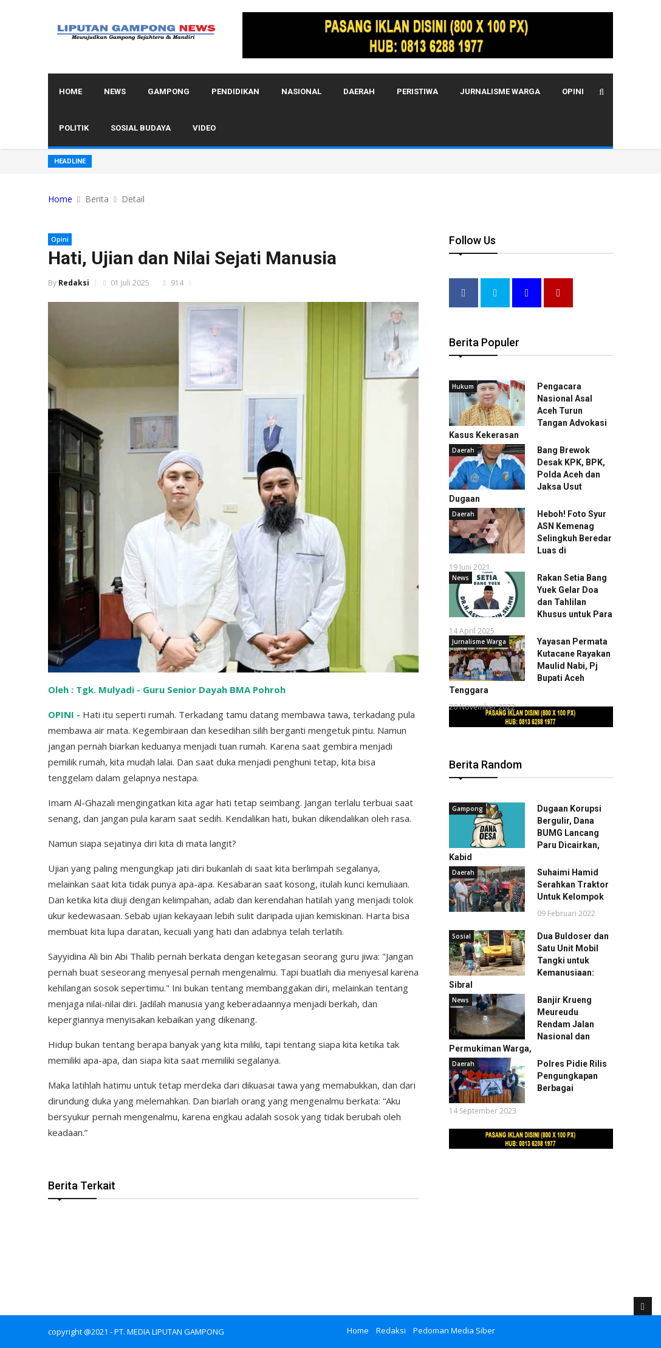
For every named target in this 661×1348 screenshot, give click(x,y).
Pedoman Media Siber (454, 1330)
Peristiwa (417, 91)
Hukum (463, 385)
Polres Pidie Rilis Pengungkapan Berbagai (572, 1075)
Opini (573, 91)
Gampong (169, 91)
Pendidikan (235, 91)
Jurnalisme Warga (500, 91)
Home (70, 91)
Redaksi (73, 283)
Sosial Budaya (141, 127)
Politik (74, 127)
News (115, 91)
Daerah (359, 91)
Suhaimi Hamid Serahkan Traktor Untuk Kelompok (573, 884)
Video (204, 127)
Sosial (461, 935)
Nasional (301, 91)
